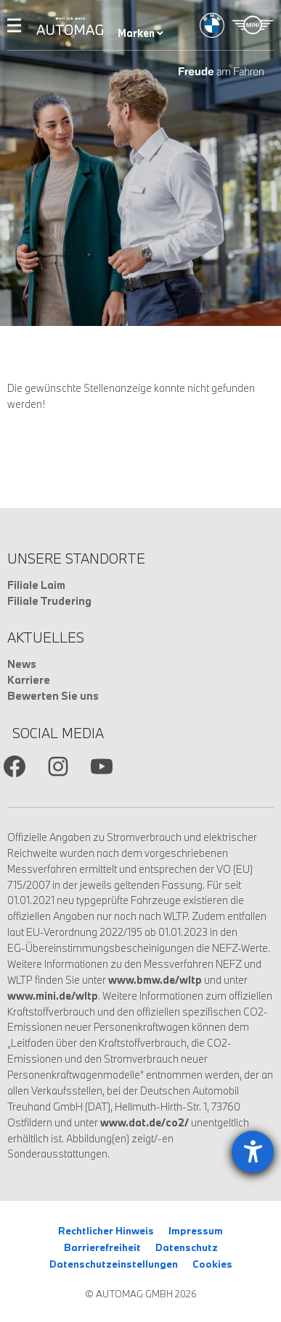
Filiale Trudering (49, 601)
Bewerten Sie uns (53, 696)
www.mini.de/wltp (52, 996)
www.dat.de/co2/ (144, 1122)
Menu (14, 25)
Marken (140, 33)
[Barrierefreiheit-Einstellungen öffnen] (253, 1152)
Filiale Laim (36, 585)
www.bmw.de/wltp (155, 980)
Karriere (28, 680)
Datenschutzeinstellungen (113, 1264)
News (21, 664)
